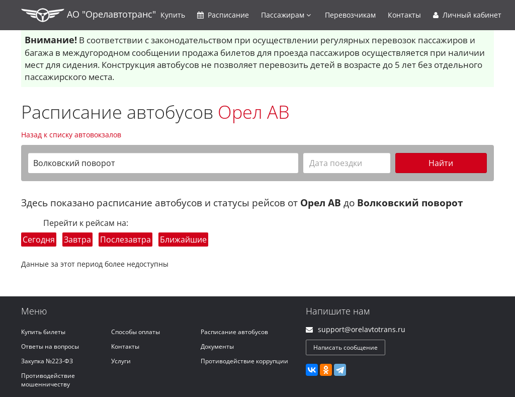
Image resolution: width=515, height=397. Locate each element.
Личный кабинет (467, 15)
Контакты (404, 15)
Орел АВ (254, 112)
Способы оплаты (135, 332)
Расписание (223, 15)
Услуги (121, 361)
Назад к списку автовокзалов (71, 134)
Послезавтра (125, 239)
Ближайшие (183, 239)
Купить (172, 15)
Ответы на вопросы (50, 346)
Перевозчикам (350, 15)
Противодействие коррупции (244, 361)
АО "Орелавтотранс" (88, 15)
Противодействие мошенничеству (48, 379)
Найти (440, 163)
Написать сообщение (345, 347)
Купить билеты (43, 332)
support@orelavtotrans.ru (361, 329)
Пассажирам (286, 15)
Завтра (77, 239)
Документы (217, 346)
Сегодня (39, 239)
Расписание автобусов (234, 332)
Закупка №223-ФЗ (47, 361)
